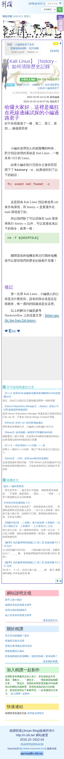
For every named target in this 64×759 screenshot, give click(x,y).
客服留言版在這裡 (14, 640)
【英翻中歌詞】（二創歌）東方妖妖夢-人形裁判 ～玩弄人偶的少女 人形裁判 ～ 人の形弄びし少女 (32, 524)
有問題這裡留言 (35, 713)
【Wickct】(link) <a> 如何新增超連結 (23, 422)
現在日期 (7, 16)
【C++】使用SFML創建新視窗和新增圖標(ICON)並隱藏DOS (32, 395)
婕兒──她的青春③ (14, 486)
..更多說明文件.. (50, 620)
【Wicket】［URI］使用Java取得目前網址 (26, 458)
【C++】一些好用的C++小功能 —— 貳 (24, 445)
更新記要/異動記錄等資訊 (18, 645)
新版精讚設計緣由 (14, 651)
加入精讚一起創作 (20, 693)
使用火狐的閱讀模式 (16, 610)
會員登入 (39, 3)
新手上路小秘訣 (13, 599)
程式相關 (34, 48)
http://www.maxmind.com (32, 748)
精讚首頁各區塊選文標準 (18, 604)
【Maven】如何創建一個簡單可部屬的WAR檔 (28, 432)
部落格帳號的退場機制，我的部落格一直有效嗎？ (31, 656)
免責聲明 (26, 744)
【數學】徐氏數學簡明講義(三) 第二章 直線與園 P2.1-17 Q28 (32, 564)
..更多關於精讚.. (50, 661)
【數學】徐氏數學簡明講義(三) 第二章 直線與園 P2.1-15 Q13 (32, 544)
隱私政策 (38, 744)
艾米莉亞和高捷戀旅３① (17, 502)
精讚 (31, 3)
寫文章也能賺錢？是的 (17, 635)
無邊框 (54, 50)
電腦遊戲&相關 (18, 48)
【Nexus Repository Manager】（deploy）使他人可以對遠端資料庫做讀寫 (31, 408)
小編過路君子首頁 (24, 44)
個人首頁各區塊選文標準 (18, 615)
